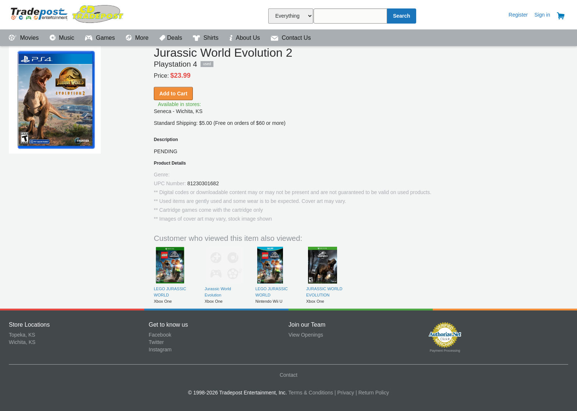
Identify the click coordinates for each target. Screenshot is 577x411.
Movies (24, 38)
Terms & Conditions (310, 393)
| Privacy (344, 393)
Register (518, 15)
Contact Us (291, 38)
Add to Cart (173, 93)
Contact (288, 375)
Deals (171, 38)
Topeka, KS (22, 335)
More (138, 38)
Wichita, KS (22, 342)
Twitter (156, 342)
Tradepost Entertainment (79, 14)
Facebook (160, 335)
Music (63, 38)
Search (401, 16)
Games (100, 38)
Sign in (542, 15)
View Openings (305, 335)
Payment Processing (445, 350)
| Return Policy (372, 393)
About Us (245, 38)
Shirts (206, 38)
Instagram (160, 349)
